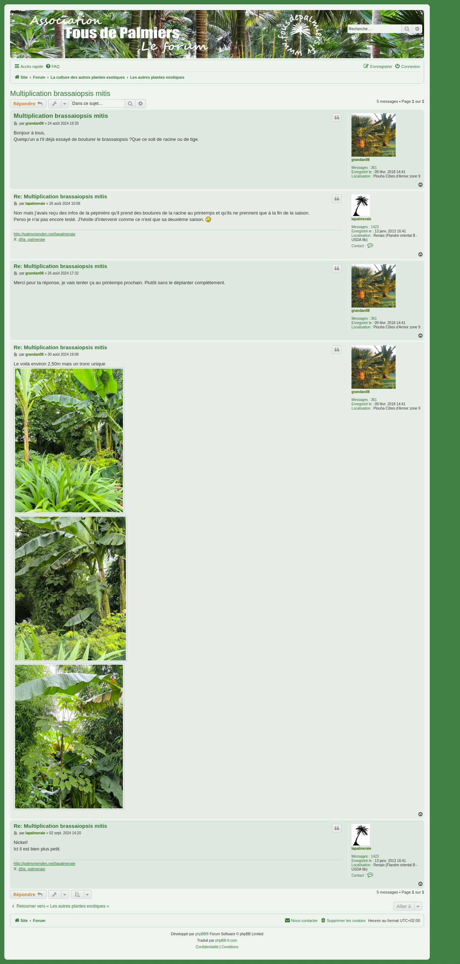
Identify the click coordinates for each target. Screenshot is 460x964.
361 (374, 168)
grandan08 (360, 160)
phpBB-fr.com (226, 940)
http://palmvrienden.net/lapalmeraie (44, 234)
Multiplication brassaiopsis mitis (60, 93)
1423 (375, 227)
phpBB (200, 934)
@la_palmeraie (31, 239)
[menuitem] (52, 66)
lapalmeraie (361, 219)
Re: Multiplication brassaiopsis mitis (60, 196)
